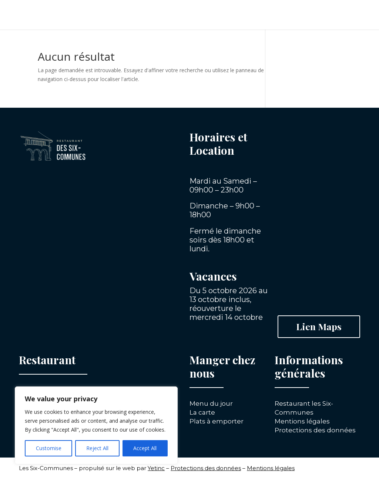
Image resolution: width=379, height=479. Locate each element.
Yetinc (156, 468)
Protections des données (315, 430)
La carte (202, 412)
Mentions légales (302, 421)
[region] (96, 425)
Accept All (145, 448)
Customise (48, 448)
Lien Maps (319, 326)
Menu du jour (211, 403)
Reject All (97, 448)
